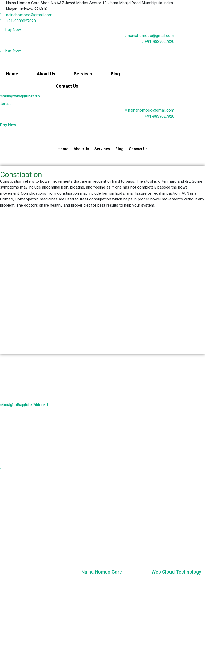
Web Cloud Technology (176, 572)
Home (12, 73)
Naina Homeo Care (101, 572)
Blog (115, 73)
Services (83, 73)
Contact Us (67, 86)
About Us (46, 73)
